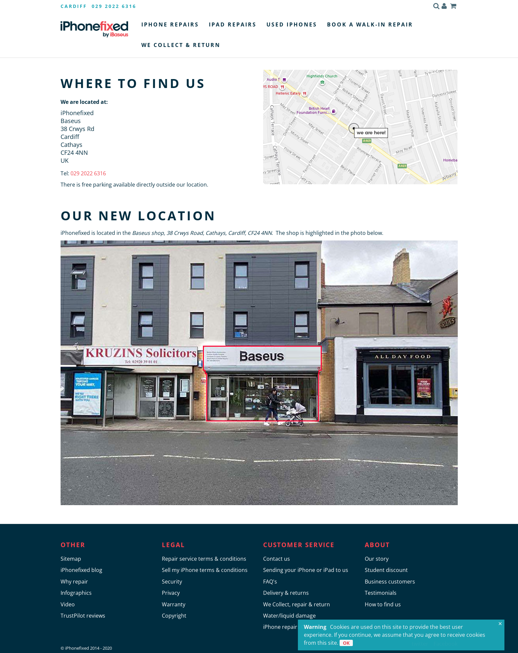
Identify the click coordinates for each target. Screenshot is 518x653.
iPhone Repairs (170, 24)
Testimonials (381, 592)
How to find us (383, 604)
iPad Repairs (233, 24)
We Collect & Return (180, 45)
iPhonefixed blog (81, 570)
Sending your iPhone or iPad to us (305, 570)
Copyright (174, 615)
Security (172, 581)
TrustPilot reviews (83, 615)
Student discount (386, 570)
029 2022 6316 (87, 173)
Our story (377, 558)
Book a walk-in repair (370, 24)
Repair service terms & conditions (204, 558)
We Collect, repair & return (296, 604)
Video (68, 604)
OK (346, 643)
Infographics (76, 592)
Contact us (276, 558)
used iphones (291, 24)
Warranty (173, 604)
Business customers (390, 581)
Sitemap (71, 558)
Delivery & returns (286, 592)
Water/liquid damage (289, 615)
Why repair (74, 581)
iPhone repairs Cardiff (290, 627)
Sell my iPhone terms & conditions (205, 570)
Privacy (171, 592)
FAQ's (270, 581)
